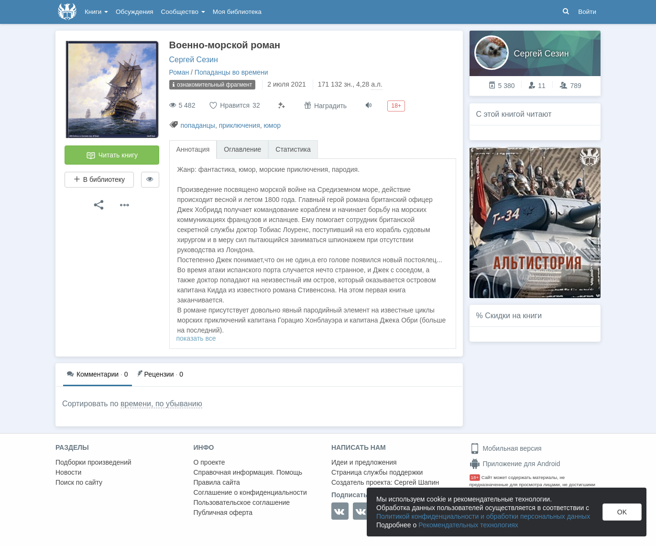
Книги (96, 11)
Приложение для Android (515, 463)
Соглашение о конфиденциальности (250, 492)
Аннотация (193, 149)
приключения (239, 125)
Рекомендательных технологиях (468, 525)
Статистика (293, 149)
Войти (587, 11)
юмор (272, 125)
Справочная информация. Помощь (248, 472)
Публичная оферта (223, 512)
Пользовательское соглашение (242, 502)
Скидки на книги (513, 316)
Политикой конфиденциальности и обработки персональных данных (483, 516)
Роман (179, 72)
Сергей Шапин (416, 482)
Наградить (325, 105)
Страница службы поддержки (377, 472)
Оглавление (242, 149)
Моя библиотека (237, 11)
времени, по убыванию (161, 404)
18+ (475, 477)
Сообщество (183, 11)
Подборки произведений (93, 462)
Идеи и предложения (364, 462)
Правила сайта (217, 482)
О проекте (209, 462)
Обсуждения (134, 11)
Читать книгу (112, 155)
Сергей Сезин (193, 60)
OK (622, 512)
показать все (196, 338)
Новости (68, 472)
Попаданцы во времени (231, 72)
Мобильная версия (506, 448)
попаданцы (197, 125)
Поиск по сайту (78, 482)
